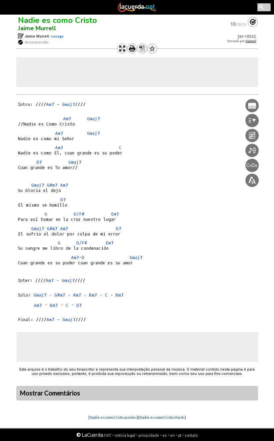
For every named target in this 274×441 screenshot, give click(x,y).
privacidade (148, 435)
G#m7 (52, 185)
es (164, 435)
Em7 (115, 214)
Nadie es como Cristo (57, 20)
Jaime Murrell (37, 28)
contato (191, 435)
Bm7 (93, 295)
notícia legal (125, 435)
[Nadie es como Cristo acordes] (113, 417)
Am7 (50, 104)
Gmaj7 (68, 104)
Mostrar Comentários (50, 393)
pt (179, 435)
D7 (39, 162)
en (172, 435)
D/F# (79, 214)
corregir (57, 36)
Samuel (251, 41)
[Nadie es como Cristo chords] (162, 417)
